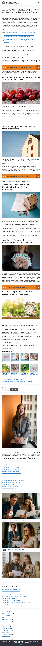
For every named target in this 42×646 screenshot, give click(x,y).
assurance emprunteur (8, 377)
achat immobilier (5, 611)
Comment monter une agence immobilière (11, 600)
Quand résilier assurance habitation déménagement (13, 606)
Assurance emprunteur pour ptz (9, 484)
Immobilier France (6, 636)
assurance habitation (6, 621)
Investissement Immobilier (7, 638)
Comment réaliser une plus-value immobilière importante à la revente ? (17, 602)
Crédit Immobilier (5, 626)
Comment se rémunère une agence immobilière (12, 594)
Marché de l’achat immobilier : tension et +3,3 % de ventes (14, 520)
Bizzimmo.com (11, 2)
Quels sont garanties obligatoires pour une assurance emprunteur (17, 381)
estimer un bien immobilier (8, 630)
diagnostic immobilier (6, 628)
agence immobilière (6, 615)
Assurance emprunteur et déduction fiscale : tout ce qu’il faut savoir (19, 35)
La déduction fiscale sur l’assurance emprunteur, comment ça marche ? (19, 39)
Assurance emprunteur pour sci (8, 475)
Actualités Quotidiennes (7, 613)
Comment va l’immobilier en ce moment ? (11, 589)
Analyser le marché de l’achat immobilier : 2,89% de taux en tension (16, 578)
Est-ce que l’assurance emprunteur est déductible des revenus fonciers (22, 32)
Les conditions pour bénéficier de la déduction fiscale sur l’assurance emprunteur (22, 37)
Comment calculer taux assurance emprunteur (13, 379)
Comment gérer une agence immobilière (10, 598)
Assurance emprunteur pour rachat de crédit (11, 482)
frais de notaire (5, 632)
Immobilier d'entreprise (7, 634)
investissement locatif (6, 639)
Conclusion (6, 42)
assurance (4, 617)
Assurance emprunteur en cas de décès (10, 467)
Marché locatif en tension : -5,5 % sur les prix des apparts (14, 549)
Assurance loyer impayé (7, 623)
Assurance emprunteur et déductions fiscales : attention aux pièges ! (19, 40)
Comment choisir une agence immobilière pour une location (15, 596)
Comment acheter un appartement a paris (11, 591)
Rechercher (4, 387)
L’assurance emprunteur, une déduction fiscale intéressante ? (17, 36)
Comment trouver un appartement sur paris (11, 593)
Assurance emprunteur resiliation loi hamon (11, 469)
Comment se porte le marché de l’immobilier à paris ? (13, 604)
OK (21, 644)
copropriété (4, 624)
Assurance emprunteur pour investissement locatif (13, 476)
